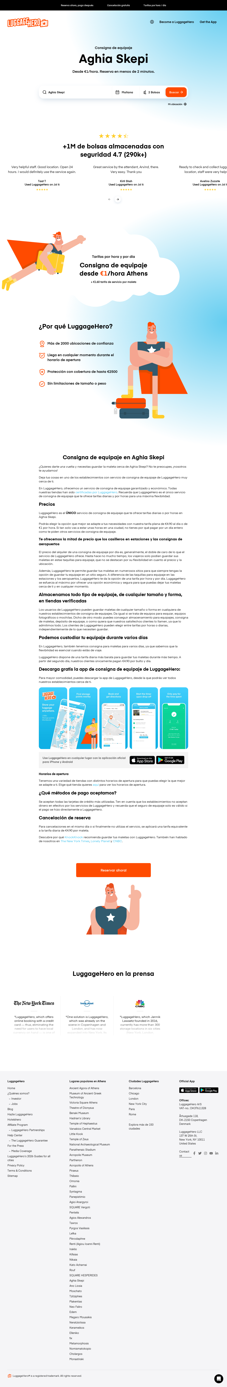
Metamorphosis (79, 1343)
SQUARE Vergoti (79, 1207)
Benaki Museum (79, 1113)
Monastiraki (76, 1359)
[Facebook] (194, 1153)
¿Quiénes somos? (18, 1093)
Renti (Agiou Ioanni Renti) (84, 1244)
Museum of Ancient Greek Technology (85, 1095)
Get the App (208, 22)
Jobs (14, 1104)
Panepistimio (77, 1197)
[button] (218, 1378)
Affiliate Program (17, 1125)
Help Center (14, 1135)
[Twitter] (200, 1153)
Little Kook (76, 1134)
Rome (132, 1114)
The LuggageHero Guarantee (29, 1140)
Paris (132, 1109)
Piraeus (73, 1170)
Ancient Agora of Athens (84, 1088)
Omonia (74, 1181)
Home (11, 1088)
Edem (73, 1312)
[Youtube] (211, 1153)
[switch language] (151, 21)
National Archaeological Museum (89, 1144)
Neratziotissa (77, 1322)
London (133, 1098)
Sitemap (12, 1176)
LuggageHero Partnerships (28, 1130)
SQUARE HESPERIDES (83, 1275)
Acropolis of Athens (81, 1165)
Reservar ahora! (114, 870)
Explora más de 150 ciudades (141, 1126)
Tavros (73, 1223)
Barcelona (135, 1088)
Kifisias (73, 1254)
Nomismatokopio (80, 1348)
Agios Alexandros (80, 1217)
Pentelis (74, 1212)
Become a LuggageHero (176, 22)
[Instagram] (205, 1153)
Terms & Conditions (19, 1170)
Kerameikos (76, 1327)
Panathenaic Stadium (82, 1149)
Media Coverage (21, 1151)
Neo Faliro (75, 1306)
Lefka (72, 1233)
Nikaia (73, 1259)
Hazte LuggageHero (20, 1114)
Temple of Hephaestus (83, 1123)
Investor (16, 1098)
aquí (96, 784)
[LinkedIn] (216, 1153)
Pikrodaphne (77, 1238)
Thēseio (74, 1176)
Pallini (72, 1186)
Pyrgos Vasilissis (79, 1228)
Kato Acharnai (78, 1265)
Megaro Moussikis (80, 1317)
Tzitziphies (75, 1296)
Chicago (134, 1093)
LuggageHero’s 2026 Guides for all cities (28, 1158)
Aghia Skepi (76, 1280)
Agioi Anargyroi (78, 1202)
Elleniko (74, 1333)
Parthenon (75, 1160)
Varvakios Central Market (84, 1128)
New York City (138, 1104)
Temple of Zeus (78, 1139)
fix (70, 1338)
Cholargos (75, 1354)
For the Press (15, 1145)
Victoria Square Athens (83, 1102)
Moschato (75, 1291)
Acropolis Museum (80, 1155)
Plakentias (75, 1301)
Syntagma (75, 1191)
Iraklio (73, 1249)
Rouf (72, 1270)
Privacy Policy (15, 1165)
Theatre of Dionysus (81, 1108)
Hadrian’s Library (79, 1118)
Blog (10, 1109)
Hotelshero (14, 1119)
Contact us (184, 1153)
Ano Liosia (75, 1286)
